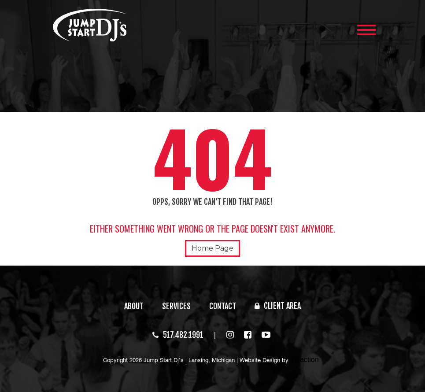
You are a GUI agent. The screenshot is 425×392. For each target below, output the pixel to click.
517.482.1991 (177, 335)
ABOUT (134, 306)
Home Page (212, 248)
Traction (305, 359)
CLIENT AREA (278, 306)
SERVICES (176, 306)
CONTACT (222, 306)
